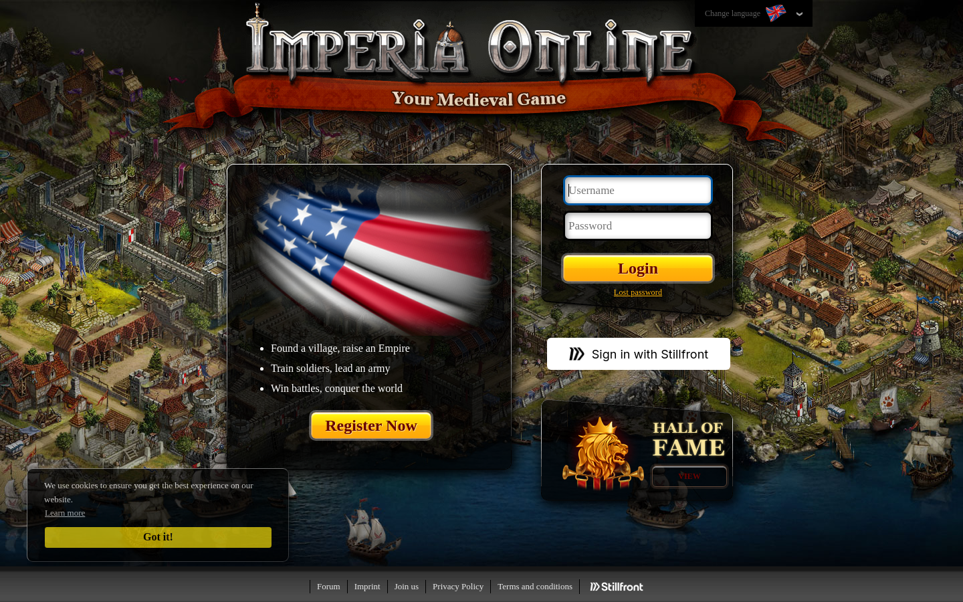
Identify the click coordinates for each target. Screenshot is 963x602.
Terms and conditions (535, 586)
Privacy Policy (458, 586)
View (689, 476)
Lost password (638, 292)
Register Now (371, 425)
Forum (328, 586)
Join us (407, 586)
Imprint (367, 586)
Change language (747, 14)
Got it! (158, 536)
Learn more (65, 513)
